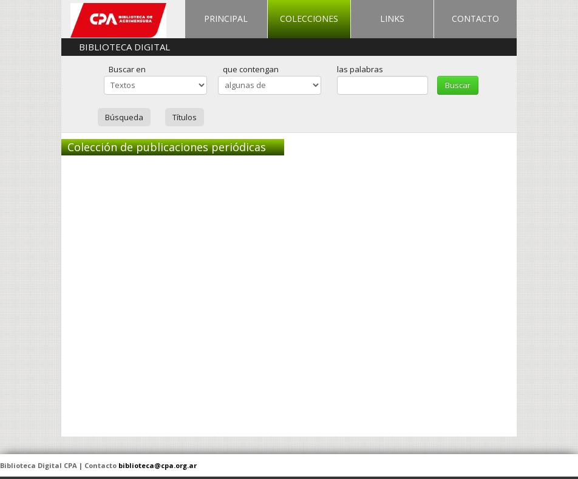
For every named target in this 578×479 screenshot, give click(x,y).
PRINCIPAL (226, 18)
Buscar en (127, 69)
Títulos (184, 117)
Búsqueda (124, 117)
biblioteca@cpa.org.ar (157, 465)
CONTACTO (475, 18)
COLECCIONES (309, 18)
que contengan (251, 69)
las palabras (360, 69)
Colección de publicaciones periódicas (166, 147)
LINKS (392, 18)
